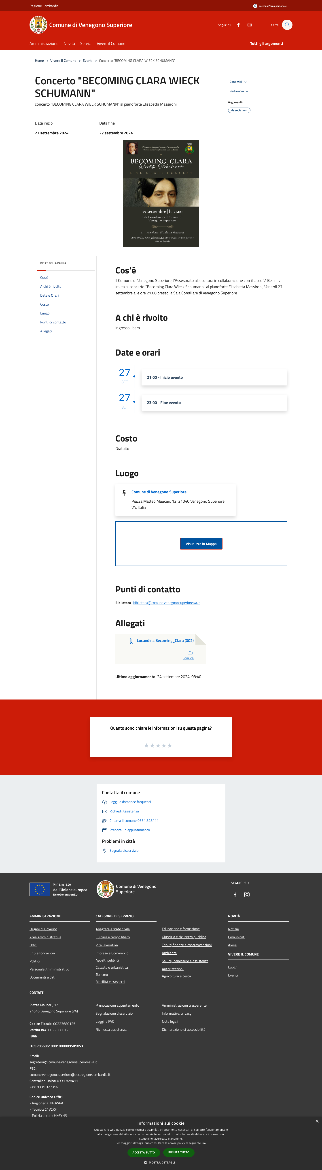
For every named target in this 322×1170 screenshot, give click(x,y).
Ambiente (169, 953)
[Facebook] (236, 25)
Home (39, 60)
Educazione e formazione (181, 928)
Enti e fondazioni (42, 953)
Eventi (88, 60)
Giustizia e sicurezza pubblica (184, 936)
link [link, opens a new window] (204, 1143)
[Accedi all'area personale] (269, 6)
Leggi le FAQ (105, 1021)
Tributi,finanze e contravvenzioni (187, 944)
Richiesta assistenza (111, 1029)
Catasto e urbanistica (112, 967)
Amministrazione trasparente (184, 1005)
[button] (161, 1162)
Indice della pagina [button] (53, 263)
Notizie (233, 929)
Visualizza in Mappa (201, 543)
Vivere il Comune (63, 60)
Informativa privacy (176, 1013)
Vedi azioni (240, 91)
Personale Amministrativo (49, 969)
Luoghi (233, 967)
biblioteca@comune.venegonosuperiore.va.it (166, 602)
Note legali (170, 1021)
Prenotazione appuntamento (117, 1005)
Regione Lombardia (44, 5)
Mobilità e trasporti (110, 981)
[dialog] (161, 1143)
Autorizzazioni (173, 969)
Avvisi (232, 945)
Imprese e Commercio (112, 953)
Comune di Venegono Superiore (158, 492)
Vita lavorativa (107, 945)
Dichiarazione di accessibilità (183, 1029)
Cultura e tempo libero (113, 937)
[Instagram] (247, 25)
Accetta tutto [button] (144, 1152)
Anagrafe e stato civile (113, 929)
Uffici (33, 945)
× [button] (317, 1121)
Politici (35, 961)
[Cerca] (287, 24)
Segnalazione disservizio (114, 1013)
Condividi (239, 82)
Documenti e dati (42, 977)
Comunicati (236, 937)
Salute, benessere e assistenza (185, 961)
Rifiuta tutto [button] (179, 1152)
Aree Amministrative (45, 937)
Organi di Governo (43, 929)
